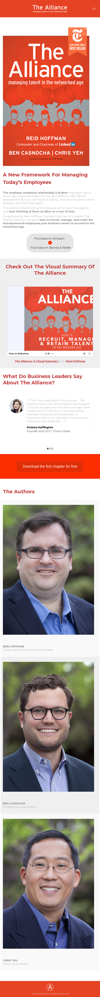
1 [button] (48, 448)
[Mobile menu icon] (94, 8)
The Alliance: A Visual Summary (36, 361)
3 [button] (52, 448)
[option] (50, 416)
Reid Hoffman (75, 361)
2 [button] (50, 448)
